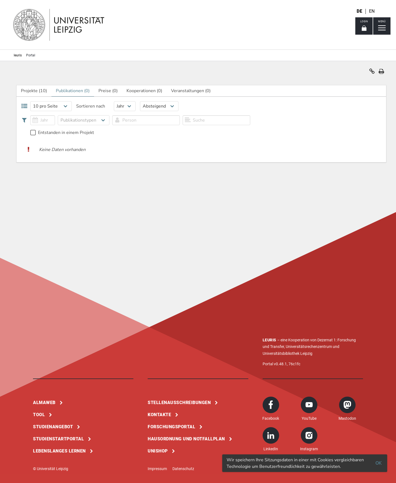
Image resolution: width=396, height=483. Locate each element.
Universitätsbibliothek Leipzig (287, 353)
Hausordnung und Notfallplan (186, 438)
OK (378, 463)
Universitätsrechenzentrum (309, 346)
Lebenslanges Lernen (59, 451)
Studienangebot (53, 426)
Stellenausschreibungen (179, 402)
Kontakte (159, 414)
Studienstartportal (58, 438)
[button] (372, 73)
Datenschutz (183, 468)
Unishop (158, 451)
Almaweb (44, 402)
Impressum (157, 468)
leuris (18, 55)
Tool (39, 414)
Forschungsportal (171, 426)
